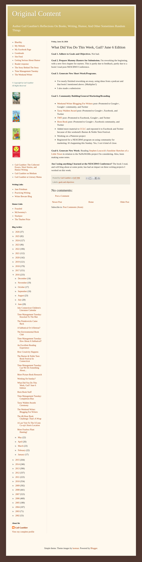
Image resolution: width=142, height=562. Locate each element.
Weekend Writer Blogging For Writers (75, 103)
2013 (17, 468)
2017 (17, 270)
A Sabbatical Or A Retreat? (28, 328)
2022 (17, 249)
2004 (17, 507)
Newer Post (57, 202)
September (22, 291)
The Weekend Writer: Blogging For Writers (27, 410)
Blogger (93, 548)
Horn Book (62, 121)
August (21, 295)
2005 (17, 503)
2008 (17, 490)
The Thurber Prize (22, 219)
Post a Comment (62, 196)
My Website (20, 46)
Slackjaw (19, 216)
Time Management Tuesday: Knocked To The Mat (29, 315)
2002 (17, 515)
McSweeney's (20, 212)
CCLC (83, 128)
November (22, 283)
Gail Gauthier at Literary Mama (28, 177)
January (21, 454)
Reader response (22, 64)
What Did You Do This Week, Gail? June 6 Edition (27, 385)
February (22, 450)
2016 (17, 275)
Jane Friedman (21, 189)
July (20, 300)
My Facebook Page (23, 49)
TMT (59, 117)
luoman (76, 548)
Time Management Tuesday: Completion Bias (29, 397)
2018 (17, 266)
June (20, 304)
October (21, 287)
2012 (17, 473)
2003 (17, 511)
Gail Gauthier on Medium (26, 173)
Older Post (124, 202)
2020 (17, 257)
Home (91, 202)
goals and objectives (66, 182)
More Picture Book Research (29, 375)
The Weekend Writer (23, 75)
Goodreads (19, 53)
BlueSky (18, 42)
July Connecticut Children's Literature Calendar (29, 309)
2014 (17, 464)
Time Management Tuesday (26, 71)
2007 (17, 494)
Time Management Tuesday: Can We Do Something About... (29, 368)
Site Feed (19, 57)
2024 (17, 240)
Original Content (36, 14)
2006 (17, 498)
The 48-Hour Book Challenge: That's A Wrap (29, 417)
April (20, 442)
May (20, 437)
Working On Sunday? (26, 379)
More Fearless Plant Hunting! (25, 430)
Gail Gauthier (21, 528)
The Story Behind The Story (27, 67)
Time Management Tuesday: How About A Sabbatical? (29, 339)
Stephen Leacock (97, 150)
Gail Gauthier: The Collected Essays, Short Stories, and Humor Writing (27, 167)
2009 (17, 485)
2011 (17, 477)
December (22, 278)
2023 (17, 245)
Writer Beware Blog (23, 196)
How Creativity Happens (27, 352)
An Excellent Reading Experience (26, 346)
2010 (17, 481)
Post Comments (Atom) (73, 207)
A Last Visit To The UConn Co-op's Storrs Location (28, 424)
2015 (17, 460)
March (21, 446)
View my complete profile (23, 532)
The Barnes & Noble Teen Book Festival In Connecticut (28, 358)
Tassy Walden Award (67, 110)
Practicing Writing (22, 193)
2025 (17, 236)
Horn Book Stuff (24, 392)
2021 (17, 253)
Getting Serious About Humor (27, 60)
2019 (17, 262)
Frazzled (18, 209)
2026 (17, 232)
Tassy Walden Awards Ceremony (26, 404)
